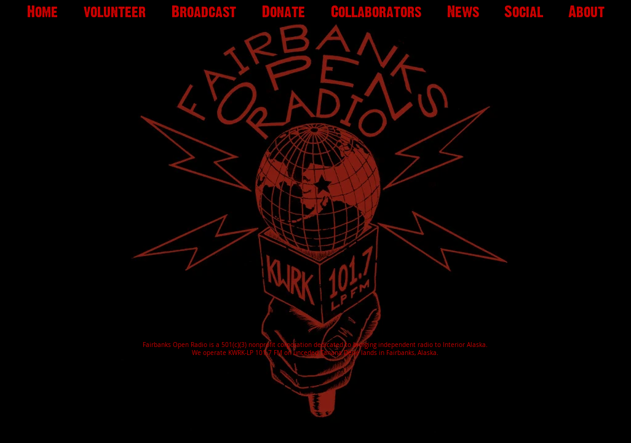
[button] (204, 12)
